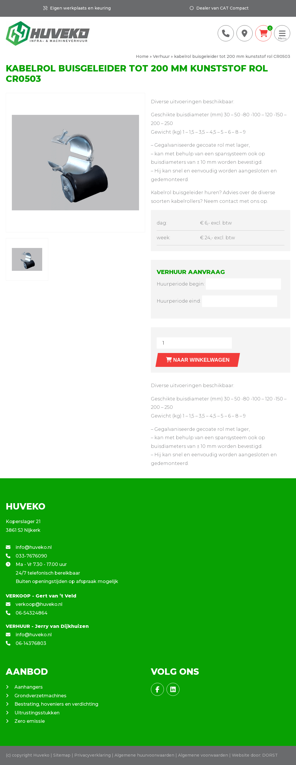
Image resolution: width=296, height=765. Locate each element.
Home (142, 56)
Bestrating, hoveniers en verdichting (56, 704)
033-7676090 (26, 556)
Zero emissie (29, 721)
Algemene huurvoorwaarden (144, 755)
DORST (270, 755)
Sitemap (62, 755)
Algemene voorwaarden (203, 755)
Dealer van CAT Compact (219, 8)
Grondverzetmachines (40, 695)
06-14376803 (26, 643)
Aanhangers (28, 687)
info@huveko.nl (29, 547)
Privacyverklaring (92, 755)
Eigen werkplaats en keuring (77, 8)
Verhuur (161, 56)
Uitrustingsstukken (37, 713)
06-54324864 (26, 613)
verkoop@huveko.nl (34, 604)
